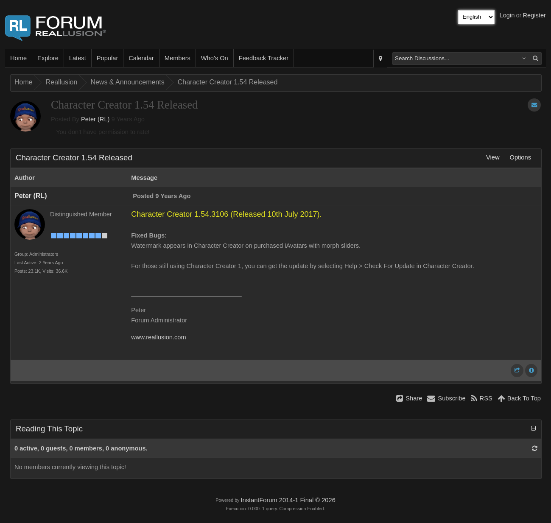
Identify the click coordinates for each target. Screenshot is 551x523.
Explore (48, 58)
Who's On (214, 58)
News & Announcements (127, 82)
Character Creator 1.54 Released (228, 82)
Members (177, 58)
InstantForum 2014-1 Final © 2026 (288, 500)
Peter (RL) (95, 119)
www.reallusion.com (158, 337)
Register (534, 15)
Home (18, 58)
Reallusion (62, 82)
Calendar (141, 58)
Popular (107, 58)
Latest (77, 58)
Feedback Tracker (264, 58)
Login (507, 15)
